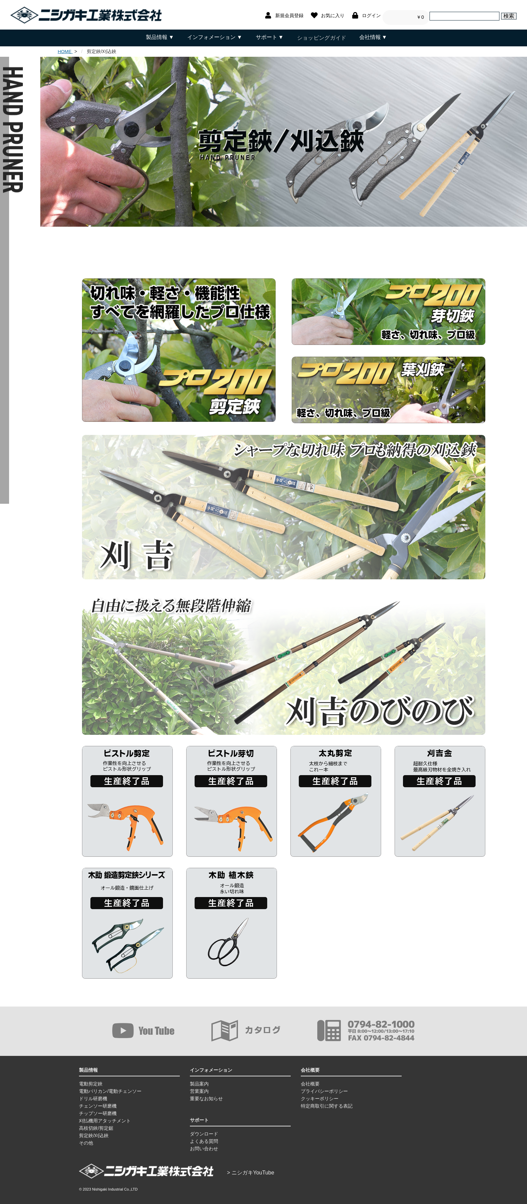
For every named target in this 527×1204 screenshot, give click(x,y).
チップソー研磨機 (98, 1110)
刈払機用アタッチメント (105, 1117)
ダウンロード (204, 1130)
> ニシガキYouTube (250, 1169)
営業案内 (199, 1087)
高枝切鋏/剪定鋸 (96, 1124)
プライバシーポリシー (324, 1087)
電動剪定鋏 (91, 1080)
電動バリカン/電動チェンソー (110, 1087)
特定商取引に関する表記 (327, 1102)
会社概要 (310, 1080)
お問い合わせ (204, 1145)
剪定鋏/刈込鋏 (94, 1132)
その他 (86, 1139)
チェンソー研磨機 (98, 1102)
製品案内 (199, 1080)
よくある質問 (204, 1138)
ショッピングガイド (321, 37)
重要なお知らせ (206, 1095)
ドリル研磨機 (93, 1095)
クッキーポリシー (319, 1095)
